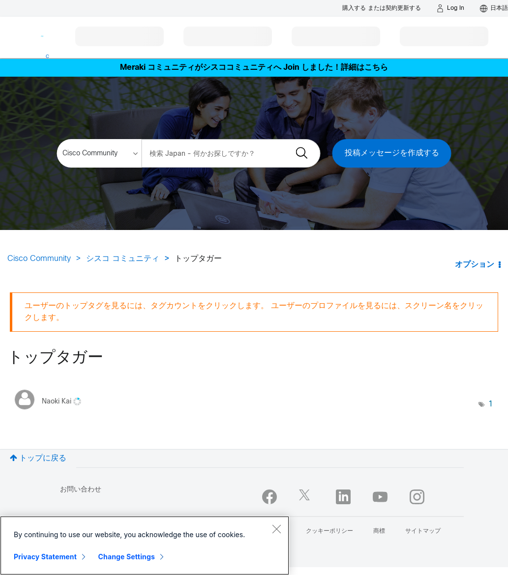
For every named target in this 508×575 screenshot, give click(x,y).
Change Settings (126, 556)
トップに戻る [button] (42, 458)
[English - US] (494, 8)
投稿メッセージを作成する (392, 153)
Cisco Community (39, 258)
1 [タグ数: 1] (490, 404)
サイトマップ (423, 531)
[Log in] (450, 8)
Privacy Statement (45, 556)
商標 (379, 531)
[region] (144, 545)
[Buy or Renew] (381, 8)
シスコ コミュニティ (122, 258)
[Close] (276, 529)
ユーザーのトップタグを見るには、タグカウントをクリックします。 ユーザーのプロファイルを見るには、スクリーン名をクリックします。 (254, 311)
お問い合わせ (80, 490)
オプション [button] (474, 264)
